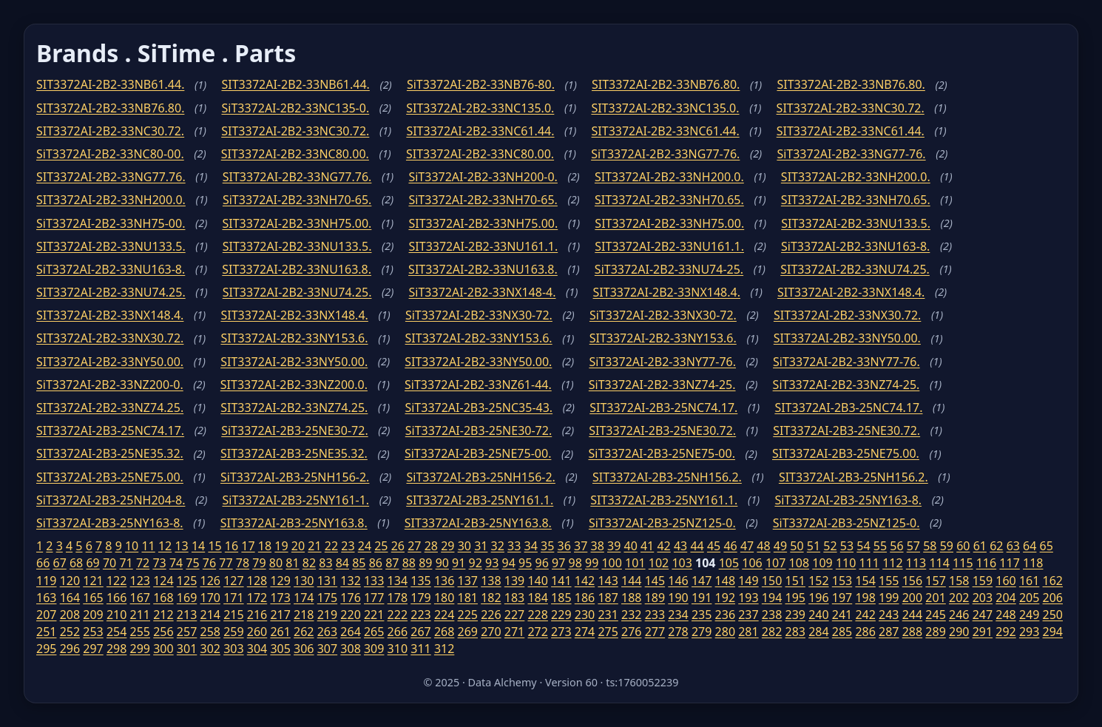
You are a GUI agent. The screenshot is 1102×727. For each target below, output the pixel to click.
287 (889, 631)
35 (547, 546)
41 (647, 546)
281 (748, 631)
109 (822, 563)
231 (608, 614)
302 (210, 648)
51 (813, 546)
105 (729, 563)
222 (398, 614)
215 (233, 614)
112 (892, 563)
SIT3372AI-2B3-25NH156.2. (667, 477)
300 (163, 648)
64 (1029, 546)
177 (374, 597)
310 (398, 648)
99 (591, 563)
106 (752, 563)
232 (631, 614)
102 (659, 563)
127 (233, 580)
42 (663, 546)
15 (214, 546)
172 (257, 597)
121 (93, 580)
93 (491, 563)
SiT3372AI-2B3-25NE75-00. (478, 453)
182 (491, 597)
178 (398, 597)
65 (1046, 546)
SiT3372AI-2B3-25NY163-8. (848, 500)
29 (447, 546)
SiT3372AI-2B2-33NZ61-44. (478, 384)
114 (939, 563)
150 (772, 580)
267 (420, 631)
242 (865, 614)
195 (795, 597)
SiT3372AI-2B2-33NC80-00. (110, 154)
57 (913, 546)
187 (608, 597)
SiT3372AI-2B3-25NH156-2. (294, 477)
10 (131, 546)
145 (655, 580)
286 (865, 631)
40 (630, 546)
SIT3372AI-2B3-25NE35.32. (109, 453)
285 (842, 631)
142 (585, 580)
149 (748, 580)
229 (561, 614)
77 (225, 563)
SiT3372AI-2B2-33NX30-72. (478, 315)
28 (431, 546)
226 (491, 614)
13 (181, 546)
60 (963, 546)
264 (350, 631)
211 (140, 614)
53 (846, 546)
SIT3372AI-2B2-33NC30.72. (850, 108)
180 (444, 597)
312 (444, 648)
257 (187, 631)
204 (1005, 597)
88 (409, 563)
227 (514, 614)
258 (210, 631)
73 (159, 563)
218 (304, 614)
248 (1005, 614)
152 (818, 580)
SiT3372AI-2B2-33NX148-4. (482, 292)
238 (772, 614)
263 (327, 631)
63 (1013, 546)
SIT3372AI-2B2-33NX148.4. (666, 292)
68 (76, 563)
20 (298, 546)
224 (444, 614)
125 (187, 580)
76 (209, 563)
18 (264, 546)
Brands (77, 53)
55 (880, 546)
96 (542, 563)
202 (959, 597)
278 (678, 631)
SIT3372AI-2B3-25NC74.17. (663, 407)
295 (46, 648)
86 (375, 563)
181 (468, 597)
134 (398, 580)
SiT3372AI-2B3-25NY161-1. (296, 500)
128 (257, 580)
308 (350, 648)
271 (514, 631)
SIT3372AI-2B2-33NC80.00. (295, 154)
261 (280, 631)
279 (701, 631)
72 (142, 563)
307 (327, 648)
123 (140, 580)
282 (772, 631)
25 (381, 546)
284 (818, 631)
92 (475, 563)
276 (631, 631)
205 (1029, 597)
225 (468, 614)
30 (464, 546)
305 (280, 648)
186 (585, 597)
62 (996, 546)
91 (458, 563)
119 (46, 580)
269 (468, 631)
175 (327, 597)
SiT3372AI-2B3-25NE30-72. (294, 430)
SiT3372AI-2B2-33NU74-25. (669, 269)
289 (935, 631)
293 (1029, 631)
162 (1053, 580)
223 (420, 614)
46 (730, 546)
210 (116, 614)
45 (713, 546)
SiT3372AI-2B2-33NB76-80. (481, 84)
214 (210, 614)
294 (1053, 631)
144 (631, 580)
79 (259, 563)
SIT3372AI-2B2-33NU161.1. (483, 246)
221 (374, 614)
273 (561, 631)
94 (508, 563)
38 (597, 546)
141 (561, 580)
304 (257, 648)
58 (929, 546)
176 (350, 597)
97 (558, 563)
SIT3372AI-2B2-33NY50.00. (847, 338)
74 (176, 563)
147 (701, 580)
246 (959, 614)
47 (747, 546)
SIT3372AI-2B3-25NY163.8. (294, 523)
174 (304, 597)
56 (896, 546)
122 (116, 580)
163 (46, 597)
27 (414, 546)
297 (93, 648)
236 (725, 614)
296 (70, 648)
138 (491, 580)
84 (342, 563)
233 (655, 614)
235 (701, 614)
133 (374, 580)
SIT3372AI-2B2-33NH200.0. (669, 177)
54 (863, 546)
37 (580, 546)
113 (916, 563)
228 (537, 614)
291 (983, 631)
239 (795, 614)
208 (70, 614)
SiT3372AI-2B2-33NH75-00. (110, 223)
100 (611, 563)
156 (912, 580)
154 (865, 580)
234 (678, 614)
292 (1005, 631)
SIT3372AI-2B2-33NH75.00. (297, 223)
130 (304, 580)
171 (233, 597)
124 (163, 580)
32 (497, 546)
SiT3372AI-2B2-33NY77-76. (662, 362)
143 (608, 580)
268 (444, 631)
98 (575, 563)
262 (304, 631)
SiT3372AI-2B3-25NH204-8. (110, 500)
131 (327, 580)
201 (935, 597)
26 (398, 546)
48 (763, 546)
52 (829, 546)
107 (775, 563)
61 (980, 546)
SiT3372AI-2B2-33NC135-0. (295, 108)
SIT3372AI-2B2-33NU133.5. (855, 223)
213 (187, 614)
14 (198, 546)
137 (468, 580)
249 (1029, 614)
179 (420, 597)
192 (725, 597)
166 (116, 597)
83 (325, 563)
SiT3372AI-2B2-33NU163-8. (855, 246)
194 (772, 597)
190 (678, 597)
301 (187, 648)
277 (655, 631)
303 (233, 648)
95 (525, 563)
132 (350, 580)
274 (585, 631)
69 (92, 563)
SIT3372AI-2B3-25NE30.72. (662, 430)
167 (140, 597)
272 (537, 631)
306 (304, 648)
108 (799, 563)
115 (963, 563)
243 (889, 614)
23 (347, 546)
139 (514, 580)
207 (46, 614)
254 (116, 631)
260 (257, 631)
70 (109, 563)
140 (537, 580)
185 (561, 597)
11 (148, 546)
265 (374, 631)
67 (59, 563)
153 (842, 580)
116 (986, 563)
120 (70, 580)
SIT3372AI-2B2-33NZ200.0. (294, 384)
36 (564, 546)
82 (309, 563)
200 (912, 597)
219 (327, 614)
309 (374, 648)
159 (983, 580)
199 (889, 597)
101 (635, 563)
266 (398, 631)
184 (537, 597)
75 (192, 563)
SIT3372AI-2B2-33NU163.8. (296, 269)
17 (247, 546)
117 (1009, 563)
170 (210, 597)
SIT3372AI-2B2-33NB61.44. (110, 84)
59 (946, 546)
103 (682, 563)
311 (420, 648)
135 (420, 580)
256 (163, 631)
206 (1053, 597)
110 (846, 563)
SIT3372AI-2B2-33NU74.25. (855, 269)
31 (480, 546)
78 (242, 563)
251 (46, 631)
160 (1005, 580)
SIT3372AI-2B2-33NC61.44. (480, 131)
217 (280, 614)
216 (257, 614)
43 (680, 546)
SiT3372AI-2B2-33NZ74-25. (662, 384)
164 (70, 597)
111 (869, 563)
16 (231, 546)
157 (935, 580)
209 (93, 614)
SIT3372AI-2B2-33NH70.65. (669, 200)
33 (514, 546)
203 (983, 597)
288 (912, 631)
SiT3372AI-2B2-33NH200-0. (482, 177)
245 (935, 614)
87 (392, 563)
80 (276, 563)
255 (140, 631)
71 (125, 563)
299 (140, 648)
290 (959, 631)
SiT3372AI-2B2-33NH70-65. (297, 200)
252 (70, 631)
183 (514, 597)
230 (585, 614)
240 (818, 614)
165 (93, 597)
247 (983, 614)
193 (748, 597)
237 (748, 614)
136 (444, 580)
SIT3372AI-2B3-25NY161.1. (479, 500)
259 (233, 631)
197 (842, 597)
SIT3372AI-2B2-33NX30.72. (847, 315)
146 (678, 580)
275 (608, 631)
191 (701, 597)
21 (314, 546)
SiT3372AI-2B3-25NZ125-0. (662, 523)
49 (780, 546)
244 (912, 614)
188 (631, 597)
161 (1029, 580)
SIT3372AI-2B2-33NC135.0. (480, 108)
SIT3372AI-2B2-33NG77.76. (111, 177)
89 (425, 563)
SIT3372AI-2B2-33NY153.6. (294, 338)
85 (358, 563)
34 (531, 546)
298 (116, 648)
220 (350, 614)
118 (1033, 563)
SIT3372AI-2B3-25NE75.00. (845, 453)
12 (165, 546)
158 (959, 580)
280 (725, 631)
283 (795, 631)
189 (655, 597)
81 (292, 563)
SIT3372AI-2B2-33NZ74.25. (109, 407)
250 (1053, 614)
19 (281, 546)
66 (43, 563)
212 (163, 614)
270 (491, 631)
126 (210, 580)
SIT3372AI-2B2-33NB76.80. (666, 84)
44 (696, 546)
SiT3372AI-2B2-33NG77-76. (665, 154)
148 (725, 580)
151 (795, 580)
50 (796, 546)
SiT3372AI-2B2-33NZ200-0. (109, 384)
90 (442, 563)
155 (889, 580)
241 (842, 614)
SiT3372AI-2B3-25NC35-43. (478, 407)
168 (163, 597)
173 (280, 597)
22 (331, 546)
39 (614, 546)
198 (865, 597)
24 (364, 546)
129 (280, 580)
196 (818, 597)
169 (187, 597)
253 (93, 631)
